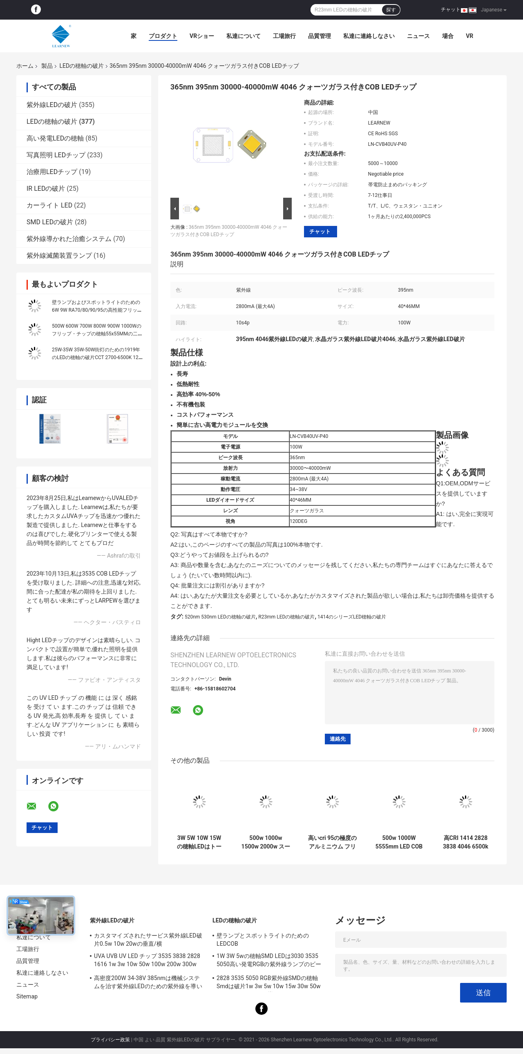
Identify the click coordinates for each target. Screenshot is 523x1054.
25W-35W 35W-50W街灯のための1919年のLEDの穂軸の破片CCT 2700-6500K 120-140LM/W (97, 357)
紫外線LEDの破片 (52, 105)
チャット (450, 9)
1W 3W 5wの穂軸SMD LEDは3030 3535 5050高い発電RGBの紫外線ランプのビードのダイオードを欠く (269, 961)
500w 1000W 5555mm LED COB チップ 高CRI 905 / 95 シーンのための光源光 (399, 842)
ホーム (25, 66)
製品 (47, 66)
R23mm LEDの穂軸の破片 (286, 617)
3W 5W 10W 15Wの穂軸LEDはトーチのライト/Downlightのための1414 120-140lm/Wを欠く (199, 842)
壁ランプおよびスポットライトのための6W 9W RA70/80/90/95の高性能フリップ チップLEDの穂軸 (97, 310)
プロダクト (163, 36)
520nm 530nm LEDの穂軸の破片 (220, 617)
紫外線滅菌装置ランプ (59, 255)
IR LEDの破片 (46, 188)
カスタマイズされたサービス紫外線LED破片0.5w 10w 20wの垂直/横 (148, 939)
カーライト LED (49, 205)
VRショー (202, 36)
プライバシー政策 (110, 1040)
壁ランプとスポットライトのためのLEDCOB (263, 939)
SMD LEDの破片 (50, 222)
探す (391, 10)
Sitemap (27, 996)
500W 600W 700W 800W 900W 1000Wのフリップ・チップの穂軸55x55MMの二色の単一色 (97, 333)
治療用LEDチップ (52, 172)
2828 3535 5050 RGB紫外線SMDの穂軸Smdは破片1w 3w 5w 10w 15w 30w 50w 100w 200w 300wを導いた (269, 983)
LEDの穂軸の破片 (81, 66)
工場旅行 (284, 36)
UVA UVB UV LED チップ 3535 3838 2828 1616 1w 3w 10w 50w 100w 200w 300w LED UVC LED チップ (147, 961)
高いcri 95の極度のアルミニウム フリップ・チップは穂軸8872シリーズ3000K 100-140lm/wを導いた (332, 842)
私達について (243, 36)
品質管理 (319, 36)
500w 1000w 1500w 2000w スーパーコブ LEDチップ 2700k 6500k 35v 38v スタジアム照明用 (266, 842)
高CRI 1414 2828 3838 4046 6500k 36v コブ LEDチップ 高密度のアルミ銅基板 (465, 842)
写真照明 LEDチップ (56, 155)
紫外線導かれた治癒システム (69, 239)
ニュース (418, 36)
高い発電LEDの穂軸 (55, 138)
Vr (469, 36)
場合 (448, 36)
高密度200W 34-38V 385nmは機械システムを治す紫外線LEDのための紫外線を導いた (148, 983)
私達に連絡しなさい (369, 36)
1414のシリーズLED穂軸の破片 (351, 617)
